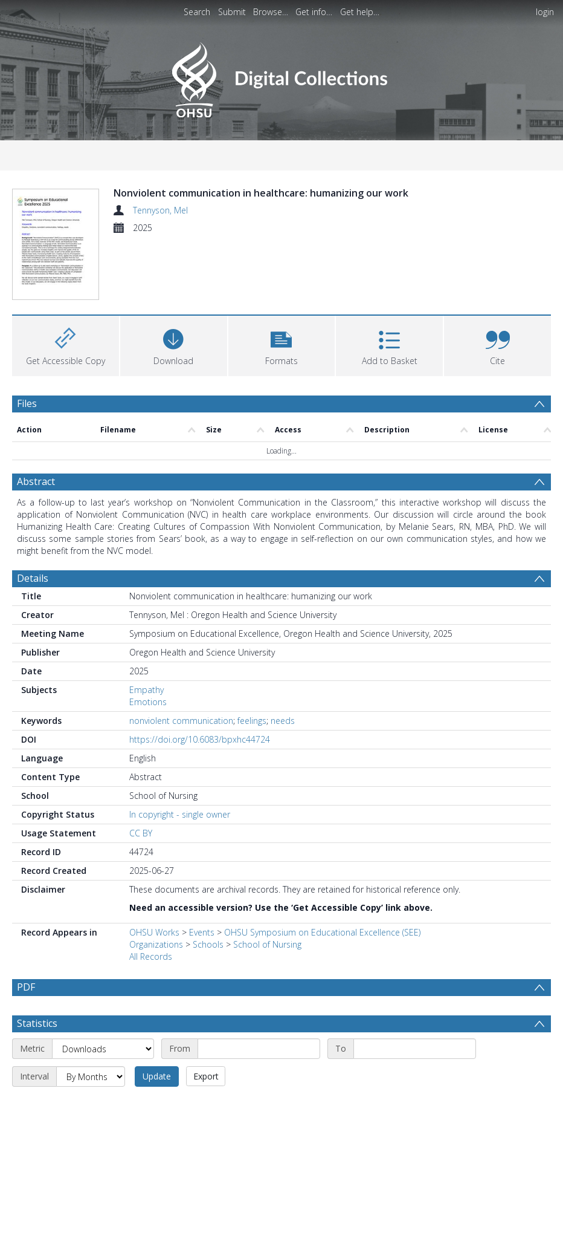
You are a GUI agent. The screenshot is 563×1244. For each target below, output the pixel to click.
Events (201, 932)
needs (283, 720)
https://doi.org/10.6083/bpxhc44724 (199, 739)
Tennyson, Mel (160, 210)
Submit (232, 12)
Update (157, 1076)
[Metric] (103, 1048)
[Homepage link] (281, 76)
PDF (26, 987)
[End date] (414, 1048)
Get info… (313, 12)
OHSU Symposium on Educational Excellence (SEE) (322, 932)
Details (32, 578)
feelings (251, 720)
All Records (150, 956)
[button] (281, 344)
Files (27, 403)
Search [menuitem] (197, 12)
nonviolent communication (181, 720)
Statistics (37, 1023)
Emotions (148, 702)
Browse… (270, 12)
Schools (208, 944)
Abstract (36, 481)
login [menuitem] (545, 12)
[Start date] (259, 1048)
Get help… (359, 12)
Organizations (156, 944)
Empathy (146, 689)
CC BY (140, 833)
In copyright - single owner (179, 814)
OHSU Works (154, 932)
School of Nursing (267, 944)
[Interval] (90, 1076)
